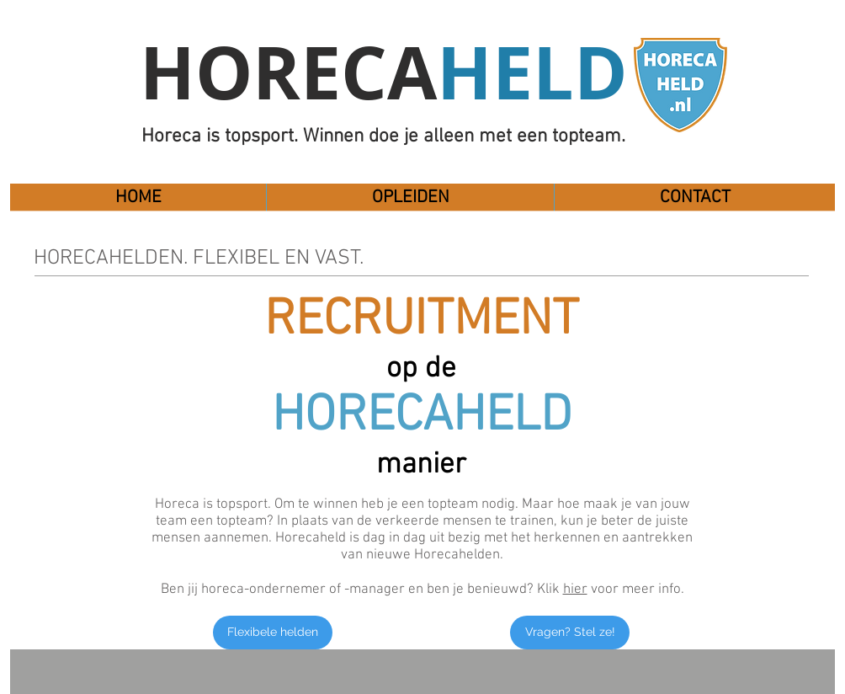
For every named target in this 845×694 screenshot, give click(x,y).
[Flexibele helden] (272, 632)
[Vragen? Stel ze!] (570, 632)
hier (575, 589)
